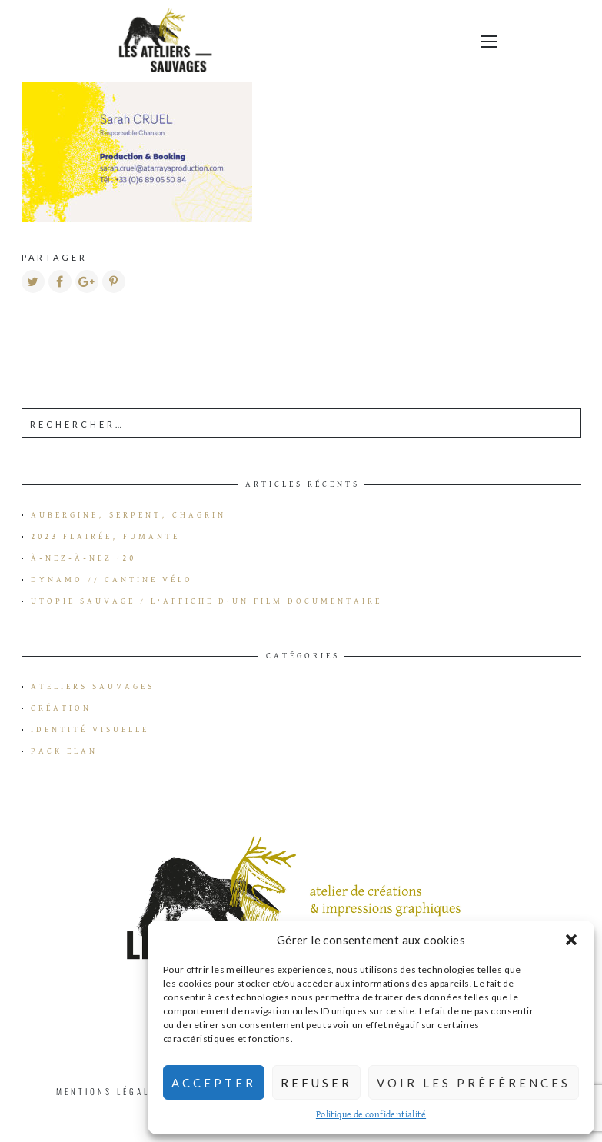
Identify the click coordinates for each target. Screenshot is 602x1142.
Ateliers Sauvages (93, 687)
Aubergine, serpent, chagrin (128, 515)
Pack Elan (64, 751)
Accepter (213, 1083)
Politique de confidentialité (371, 1115)
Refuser (316, 1083)
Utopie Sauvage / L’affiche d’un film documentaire (206, 601)
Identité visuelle (90, 730)
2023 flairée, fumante (105, 537)
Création (61, 708)
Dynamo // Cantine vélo (112, 580)
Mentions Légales (109, 1091)
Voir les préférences (473, 1083)
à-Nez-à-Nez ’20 (83, 558)
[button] (571, 939)
